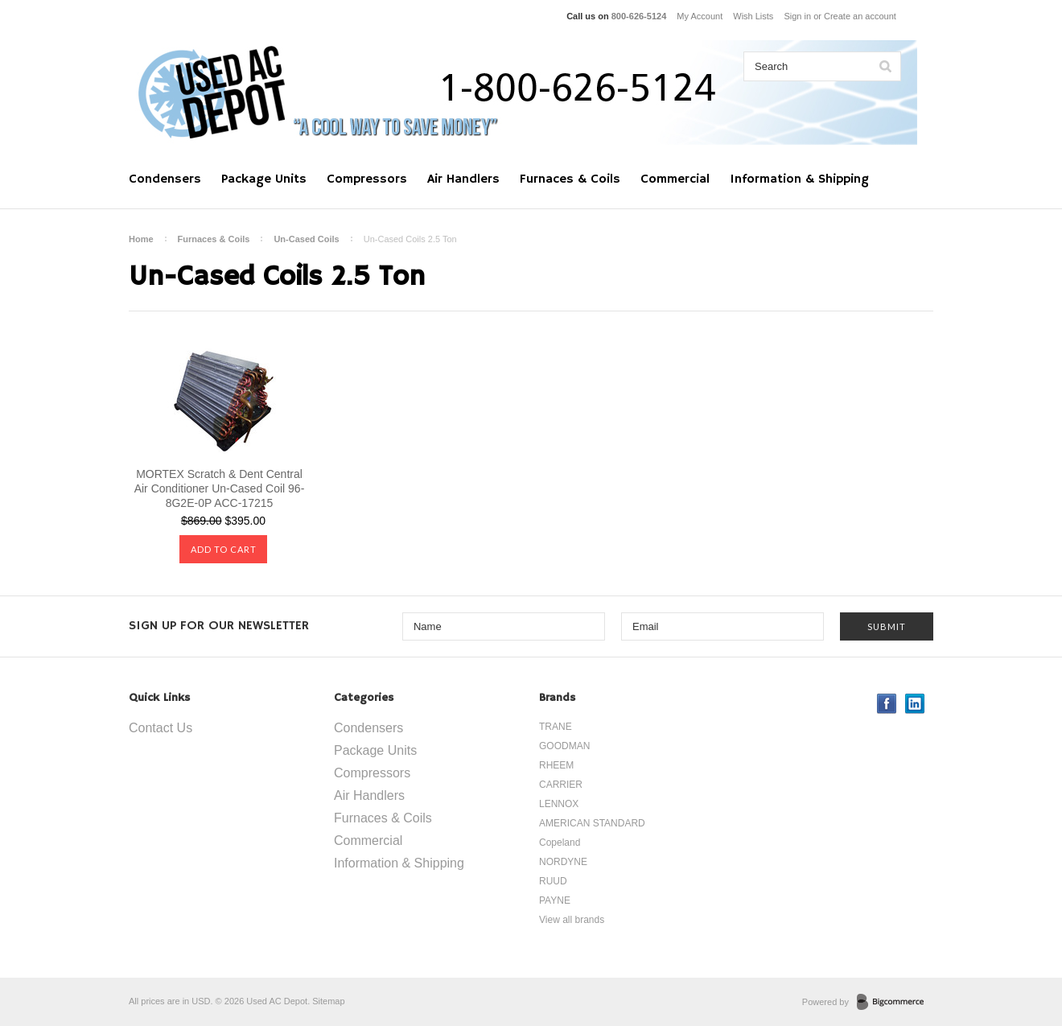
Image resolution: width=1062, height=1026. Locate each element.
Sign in (797, 16)
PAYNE (554, 900)
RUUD (553, 881)
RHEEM (556, 765)
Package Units (264, 179)
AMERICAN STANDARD (592, 823)
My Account (699, 16)
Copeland (559, 842)
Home (141, 239)
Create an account (860, 16)
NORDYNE (563, 861)
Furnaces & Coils (570, 179)
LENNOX (558, 804)
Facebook (887, 704)
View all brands (571, 919)
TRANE (555, 726)
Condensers (165, 179)
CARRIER (560, 784)
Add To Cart (224, 549)
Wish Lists (753, 16)
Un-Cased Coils (306, 239)
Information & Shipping (799, 179)
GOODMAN (564, 746)
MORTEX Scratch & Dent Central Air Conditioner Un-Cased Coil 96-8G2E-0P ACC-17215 (219, 488)
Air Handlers (463, 179)
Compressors (367, 179)
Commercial (675, 179)
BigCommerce (895, 1003)
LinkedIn (915, 704)
